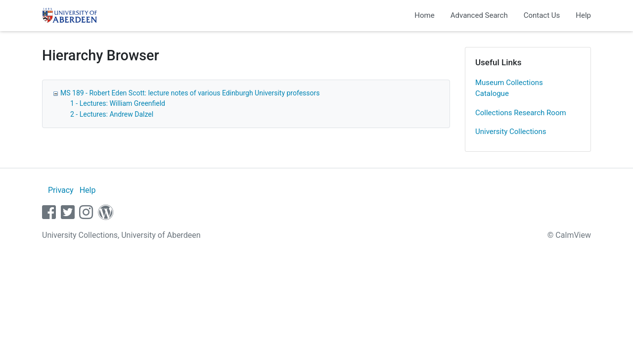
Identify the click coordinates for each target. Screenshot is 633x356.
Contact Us (542, 15)
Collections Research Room (520, 112)
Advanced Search (479, 15)
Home (424, 15)
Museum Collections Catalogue (509, 88)
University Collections (510, 131)
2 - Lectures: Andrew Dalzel (111, 114)
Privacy (61, 190)
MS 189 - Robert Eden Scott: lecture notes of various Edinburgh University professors (189, 93)
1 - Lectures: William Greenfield (117, 103)
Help (583, 15)
